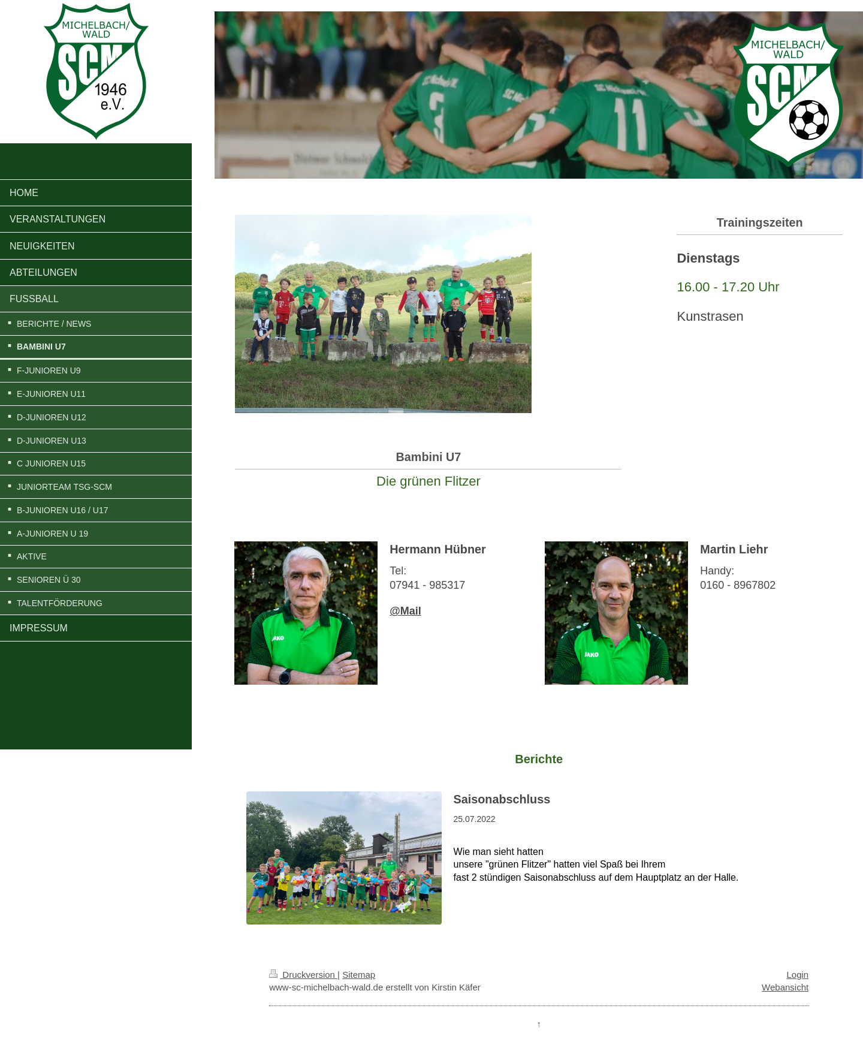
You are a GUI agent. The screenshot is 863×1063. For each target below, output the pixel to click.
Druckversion (303, 974)
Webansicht (785, 987)
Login (798, 974)
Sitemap (358, 974)
